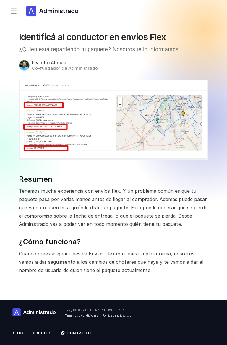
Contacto (76, 333)
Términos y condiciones (81, 315)
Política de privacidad (117, 315)
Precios (42, 333)
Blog (17, 333)
